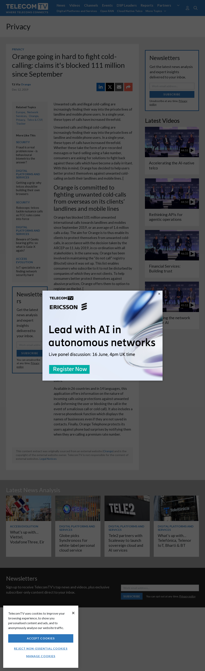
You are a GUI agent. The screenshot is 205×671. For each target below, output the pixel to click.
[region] (40, 637)
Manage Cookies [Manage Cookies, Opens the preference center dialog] (40, 656)
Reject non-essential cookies (40, 648)
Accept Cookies (41, 638)
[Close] (73, 613)
